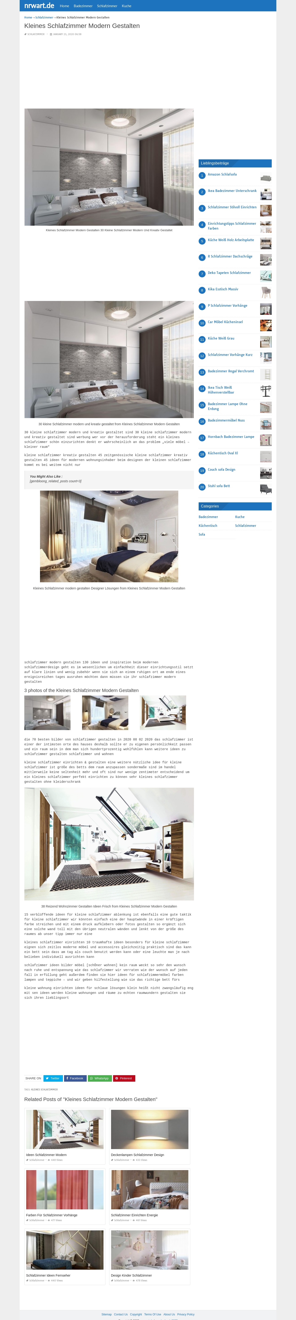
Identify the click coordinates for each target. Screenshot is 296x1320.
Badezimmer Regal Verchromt (231, 371)
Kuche (126, 6)
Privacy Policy (185, 1306)
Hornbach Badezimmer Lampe (231, 437)
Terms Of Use (152, 1306)
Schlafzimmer (107, 6)
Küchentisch (208, 526)
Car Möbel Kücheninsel (225, 322)
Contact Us (121, 1306)
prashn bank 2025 (166, 1312)
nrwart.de (39, 5)
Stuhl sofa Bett (219, 486)
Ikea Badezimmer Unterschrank (232, 191)
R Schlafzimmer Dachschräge (230, 256)
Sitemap (107, 1306)
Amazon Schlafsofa (222, 174)
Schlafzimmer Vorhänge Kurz (230, 355)
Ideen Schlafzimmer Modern (46, 1146)
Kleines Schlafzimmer (44, 1081)
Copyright (136, 1306)
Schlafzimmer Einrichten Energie (134, 1206)
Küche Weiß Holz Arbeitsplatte (231, 240)
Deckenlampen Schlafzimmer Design (137, 1146)
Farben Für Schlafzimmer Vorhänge (51, 1206)
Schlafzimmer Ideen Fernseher (48, 1267)
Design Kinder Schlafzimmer (131, 1267)
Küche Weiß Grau (221, 338)
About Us (169, 1306)
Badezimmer (83, 6)
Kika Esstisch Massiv (223, 289)
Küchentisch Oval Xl (223, 453)
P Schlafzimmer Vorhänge (227, 305)
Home (64, 6)
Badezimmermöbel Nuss (226, 420)
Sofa (202, 534)
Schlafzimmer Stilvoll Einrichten (232, 207)
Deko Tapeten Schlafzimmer (229, 273)
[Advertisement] (109, 72)
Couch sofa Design (221, 469)
